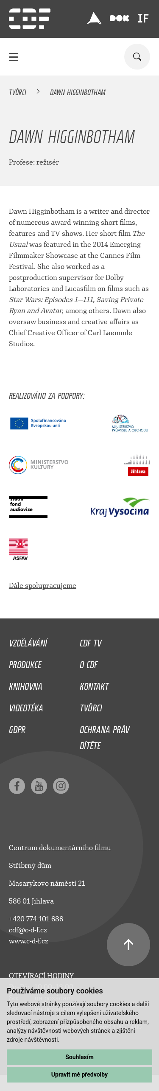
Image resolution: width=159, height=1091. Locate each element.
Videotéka (26, 706)
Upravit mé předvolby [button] (79, 1074)
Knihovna (25, 684)
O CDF (89, 662)
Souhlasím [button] (79, 1057)
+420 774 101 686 (36, 919)
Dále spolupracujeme (42, 586)
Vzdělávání (28, 641)
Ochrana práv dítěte (104, 736)
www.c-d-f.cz (28, 941)
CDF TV (90, 641)
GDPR (17, 727)
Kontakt (94, 684)
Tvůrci (17, 91)
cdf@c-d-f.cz (28, 930)
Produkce (25, 662)
